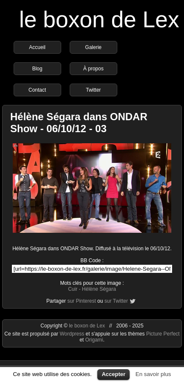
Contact (37, 90)
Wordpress (72, 334)
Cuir (72, 289)
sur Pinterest (81, 301)
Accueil (37, 47)
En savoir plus (153, 374)
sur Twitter (116, 301)
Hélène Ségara (99, 289)
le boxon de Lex (99, 19)
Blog (37, 69)
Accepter (113, 374)
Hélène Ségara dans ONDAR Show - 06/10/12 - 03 (78, 122)
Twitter (93, 90)
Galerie (93, 47)
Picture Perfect (163, 334)
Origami (94, 340)
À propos (93, 69)
